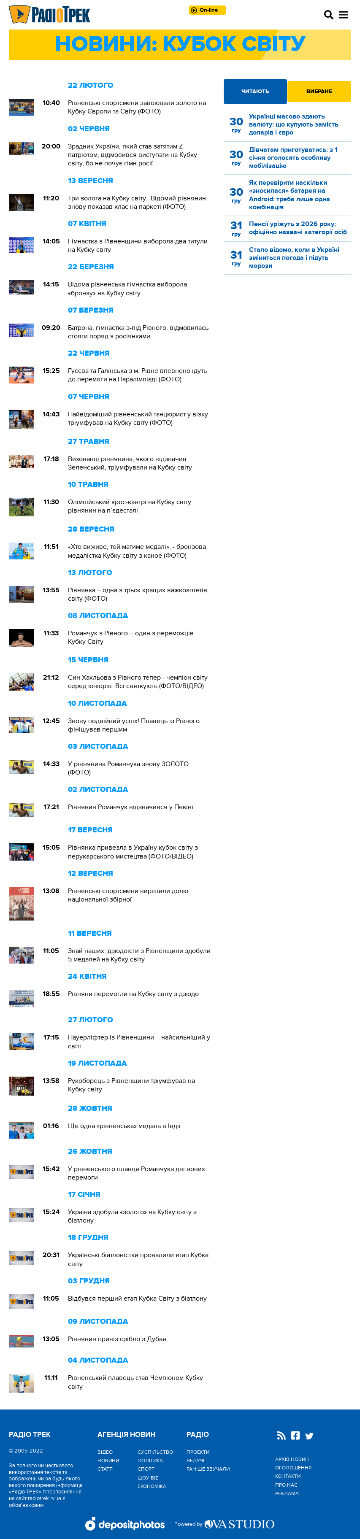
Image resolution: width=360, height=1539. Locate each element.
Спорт (146, 1469)
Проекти (198, 1452)
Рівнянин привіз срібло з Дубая (117, 1339)
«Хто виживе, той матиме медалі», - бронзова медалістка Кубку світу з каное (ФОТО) (137, 551)
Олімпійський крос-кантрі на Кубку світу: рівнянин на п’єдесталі (130, 506)
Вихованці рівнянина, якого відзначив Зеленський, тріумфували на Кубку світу (130, 463)
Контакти (287, 1476)
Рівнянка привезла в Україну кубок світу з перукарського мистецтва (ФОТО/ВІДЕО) (133, 851)
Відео (105, 1452)
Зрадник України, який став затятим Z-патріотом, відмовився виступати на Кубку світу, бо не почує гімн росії (132, 154)
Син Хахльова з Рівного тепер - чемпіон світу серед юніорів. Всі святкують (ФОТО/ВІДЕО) (138, 681)
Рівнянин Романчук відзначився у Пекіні (130, 807)
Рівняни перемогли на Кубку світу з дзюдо (133, 994)
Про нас (286, 1485)
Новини (108, 1460)
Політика (150, 1460)
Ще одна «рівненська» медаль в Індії (124, 1126)
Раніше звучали (208, 1469)
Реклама (287, 1493)
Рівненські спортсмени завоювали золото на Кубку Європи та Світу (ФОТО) (137, 107)
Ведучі (195, 1460)
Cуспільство (155, 1452)
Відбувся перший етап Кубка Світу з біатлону (137, 1298)
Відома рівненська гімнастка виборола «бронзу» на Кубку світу (127, 288)
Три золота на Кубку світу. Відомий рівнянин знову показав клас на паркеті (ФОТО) (137, 202)
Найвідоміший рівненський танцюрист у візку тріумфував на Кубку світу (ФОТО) (138, 418)
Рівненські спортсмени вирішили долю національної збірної (128, 895)
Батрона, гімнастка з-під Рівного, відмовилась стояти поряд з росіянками (138, 332)
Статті (105, 1469)
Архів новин (292, 1459)
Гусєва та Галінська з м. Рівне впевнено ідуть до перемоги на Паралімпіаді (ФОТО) (137, 375)
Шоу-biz (148, 1478)
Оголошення (293, 1468)
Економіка (152, 1486)
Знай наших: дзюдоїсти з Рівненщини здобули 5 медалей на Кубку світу (139, 955)
